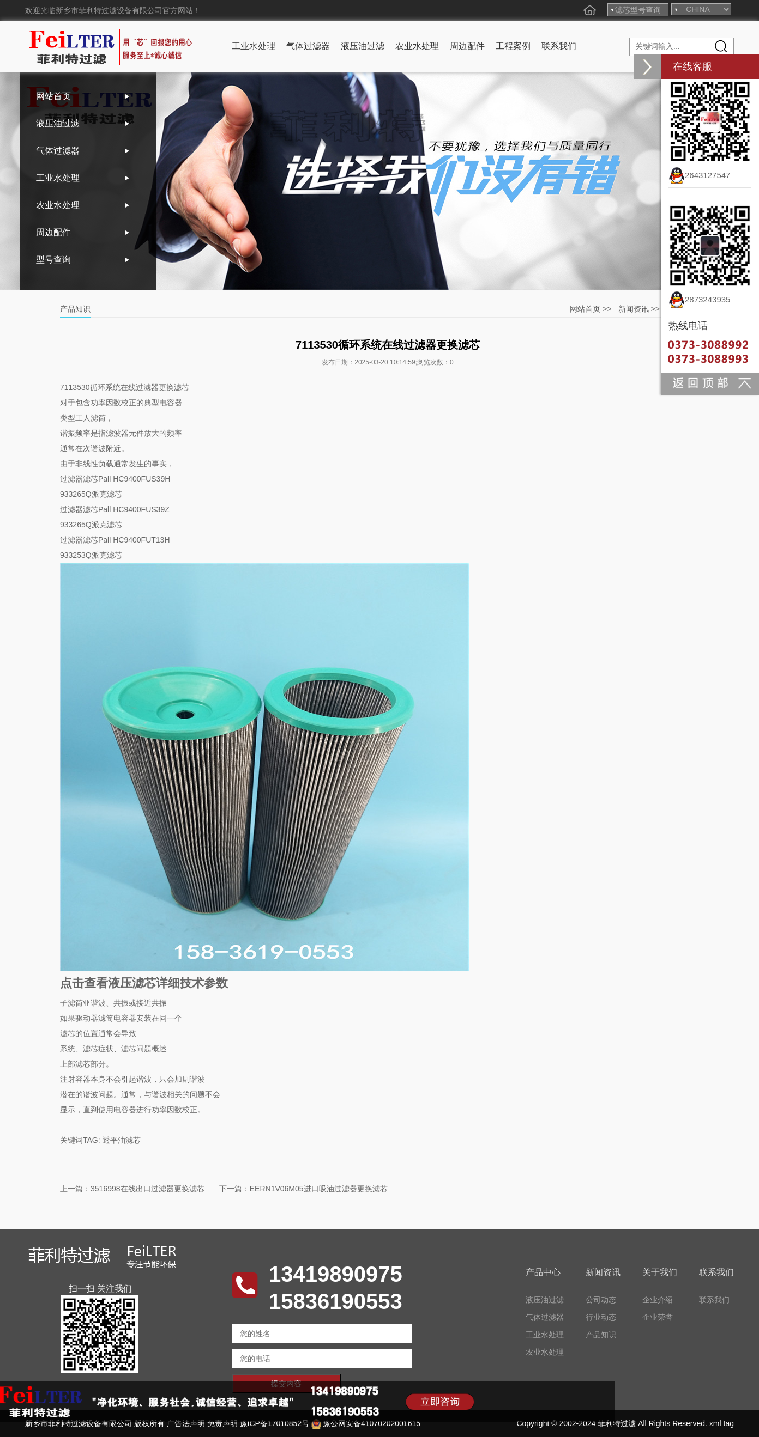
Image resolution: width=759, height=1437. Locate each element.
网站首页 (53, 96)
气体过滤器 (308, 46)
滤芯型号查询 (638, 9)
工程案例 (513, 46)
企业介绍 (657, 1299)
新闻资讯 (633, 309)
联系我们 (558, 46)
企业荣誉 (657, 1317)
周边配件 (467, 46)
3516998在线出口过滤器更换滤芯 (147, 1188)
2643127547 (699, 175)
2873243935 (699, 299)
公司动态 (601, 1299)
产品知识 (601, 1334)
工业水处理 (253, 46)
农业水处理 (417, 46)
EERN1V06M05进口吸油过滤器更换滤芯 (319, 1188)
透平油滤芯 (122, 1140)
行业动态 (601, 1317)
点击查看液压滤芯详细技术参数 (144, 983)
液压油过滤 (362, 46)
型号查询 (53, 259)
